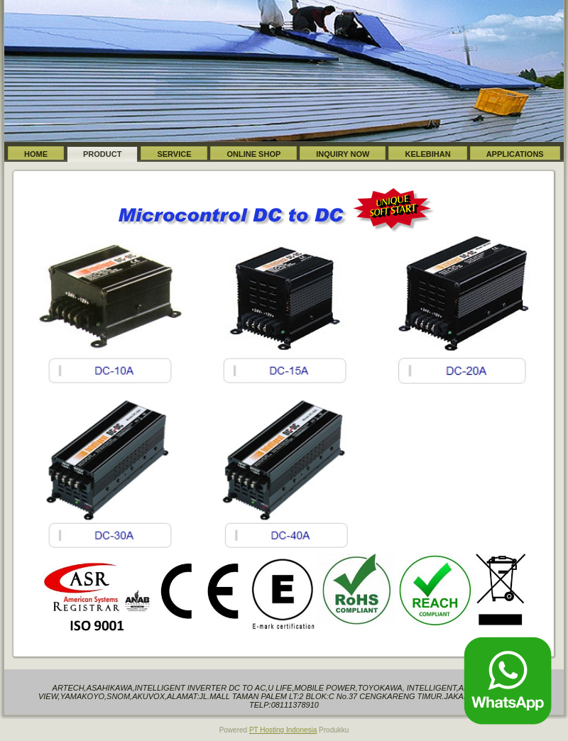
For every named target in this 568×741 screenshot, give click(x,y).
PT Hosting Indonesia (283, 730)
